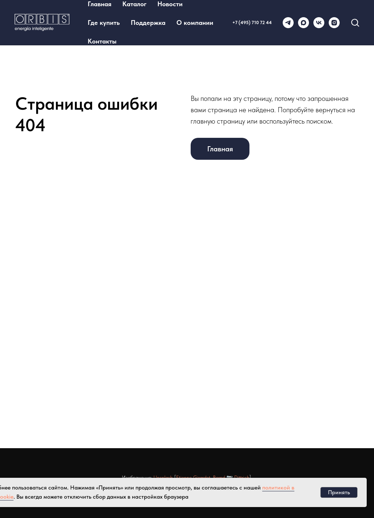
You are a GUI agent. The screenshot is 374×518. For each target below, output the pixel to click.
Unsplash (163, 477)
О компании (194, 22)
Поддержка (148, 22)
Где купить (104, 22)
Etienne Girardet (193, 477)
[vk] (318, 22)
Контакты (102, 41)
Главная (99, 4)
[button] (355, 22)
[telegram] (288, 22)
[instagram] (334, 22)
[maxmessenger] (303, 22)
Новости (170, 4)
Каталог (134, 4)
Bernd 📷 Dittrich (231, 477)
